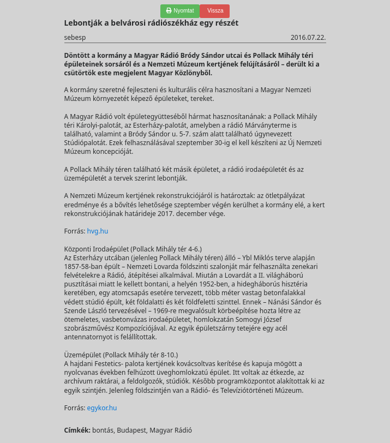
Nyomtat (180, 11)
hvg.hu (97, 231)
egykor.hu (102, 407)
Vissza (214, 11)
